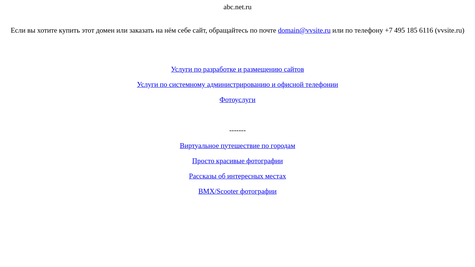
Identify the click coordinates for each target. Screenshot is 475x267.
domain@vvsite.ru (304, 30)
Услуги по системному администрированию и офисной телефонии (237, 84)
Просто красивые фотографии (237, 161)
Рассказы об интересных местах (237, 176)
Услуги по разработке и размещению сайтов (237, 69)
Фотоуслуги (238, 99)
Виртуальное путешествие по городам (237, 145)
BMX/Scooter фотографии (238, 191)
